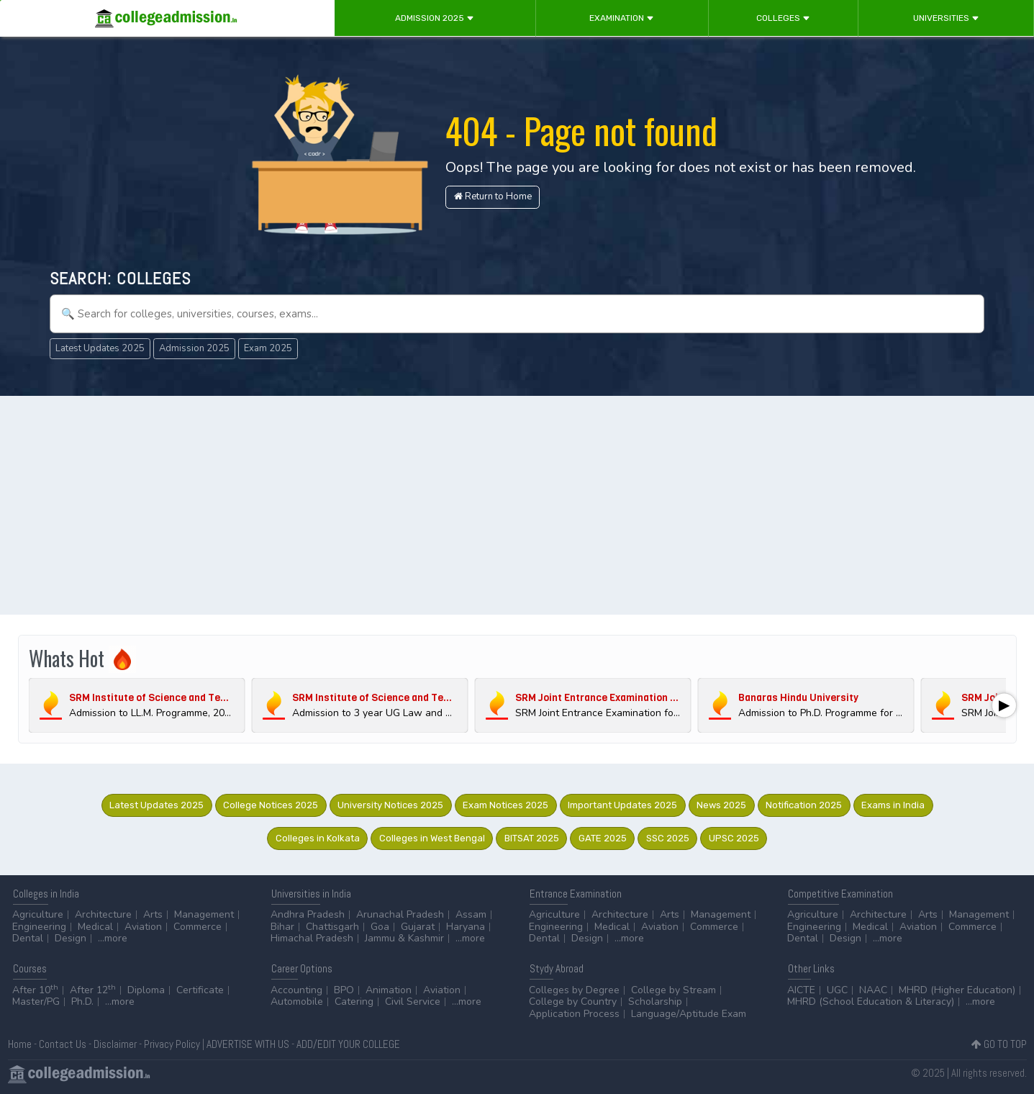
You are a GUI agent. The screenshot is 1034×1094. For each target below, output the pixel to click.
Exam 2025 (268, 348)
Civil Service (412, 1001)
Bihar (282, 926)
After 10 (35, 990)
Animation (389, 990)
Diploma (146, 990)
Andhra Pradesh (308, 914)
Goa (380, 926)
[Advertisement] (517, 506)
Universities (946, 18)
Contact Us (62, 1044)
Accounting (296, 990)
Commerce (197, 926)
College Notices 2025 (270, 805)
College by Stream (673, 990)
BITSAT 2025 (531, 838)
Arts (153, 914)
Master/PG (36, 1001)
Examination (621, 18)
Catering (354, 1001)
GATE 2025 (603, 838)
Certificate (200, 990)
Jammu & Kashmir (404, 938)
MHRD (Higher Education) (957, 990)
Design (70, 938)
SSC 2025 (667, 838)
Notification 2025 (804, 805)
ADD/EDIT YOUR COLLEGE (348, 1044)
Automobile (297, 1001)
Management (204, 914)
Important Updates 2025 (622, 805)
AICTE (801, 990)
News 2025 (721, 805)
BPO (344, 990)
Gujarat (418, 926)
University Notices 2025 (390, 805)
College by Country (573, 1001)
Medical (95, 926)
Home (20, 1044)
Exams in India (893, 805)
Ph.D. (82, 1001)
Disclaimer (115, 1044)
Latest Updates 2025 (100, 348)
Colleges (783, 18)
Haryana (465, 926)
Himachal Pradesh (312, 938)
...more (112, 938)
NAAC (873, 990)
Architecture (103, 914)
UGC (837, 990)
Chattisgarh (332, 926)
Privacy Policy (172, 1044)
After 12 (93, 990)
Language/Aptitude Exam (688, 1014)
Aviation (143, 926)
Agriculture (37, 914)
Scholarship (655, 1001)
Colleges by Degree (574, 990)
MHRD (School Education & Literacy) (870, 1001)
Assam (470, 914)
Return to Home (493, 196)
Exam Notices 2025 (505, 805)
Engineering (39, 926)
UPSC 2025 (734, 838)
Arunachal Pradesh (400, 914)
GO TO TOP (999, 1044)
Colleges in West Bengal (432, 838)
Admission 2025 (434, 18)
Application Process (574, 1014)
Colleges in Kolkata (318, 838)
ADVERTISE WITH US (248, 1044)
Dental (27, 938)
